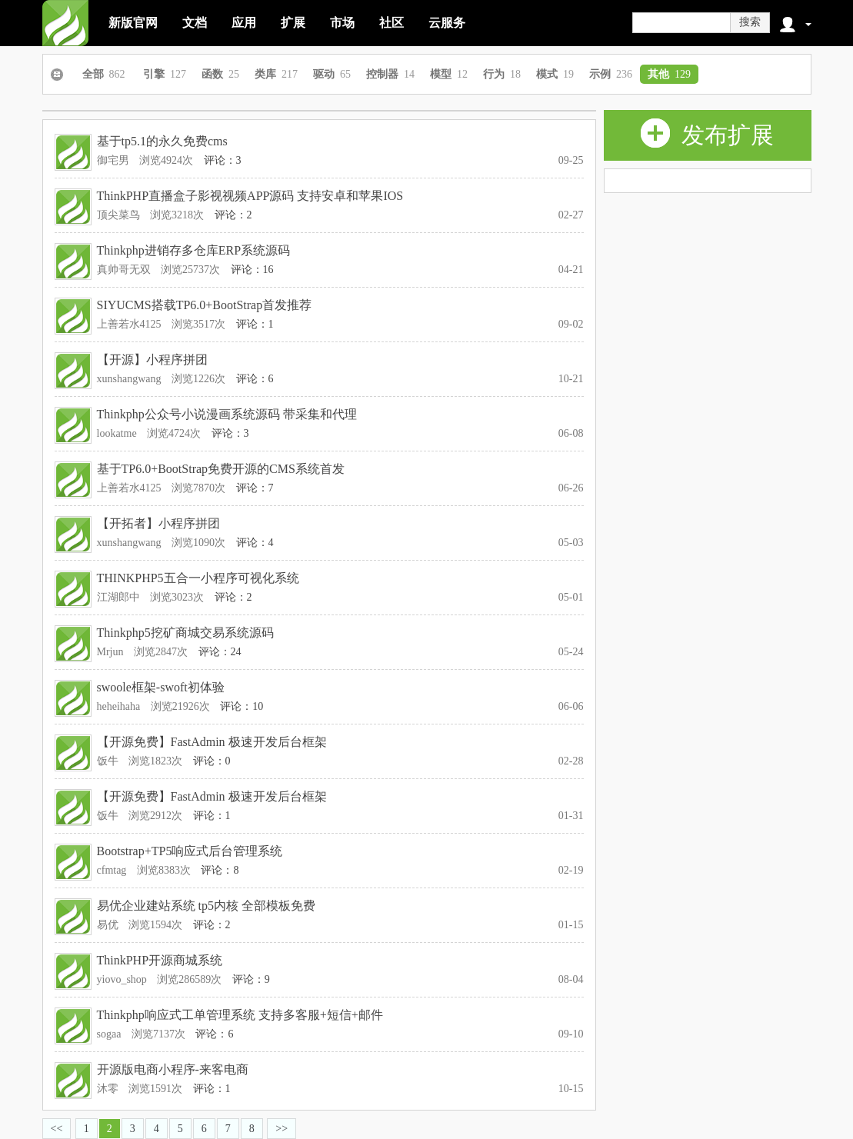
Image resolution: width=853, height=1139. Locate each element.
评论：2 (233, 215)
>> (281, 1128)
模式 (555, 74)
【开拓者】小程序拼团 (158, 523)
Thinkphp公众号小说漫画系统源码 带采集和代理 (227, 414)
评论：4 (255, 542)
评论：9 (251, 979)
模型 (449, 74)
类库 (276, 74)
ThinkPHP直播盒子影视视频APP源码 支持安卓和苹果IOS (250, 195)
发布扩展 (707, 133)
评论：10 (241, 706)
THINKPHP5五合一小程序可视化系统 (198, 577)
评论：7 (255, 488)
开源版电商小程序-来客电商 (172, 1069)
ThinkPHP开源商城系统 (160, 960)
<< (57, 1128)
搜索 (750, 22)
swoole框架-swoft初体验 (161, 687)
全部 (103, 74)
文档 (194, 22)
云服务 (446, 22)
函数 (220, 74)
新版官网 (133, 22)
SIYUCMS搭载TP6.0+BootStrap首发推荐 (204, 304)
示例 (610, 74)
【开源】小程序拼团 (152, 359)
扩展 (293, 22)
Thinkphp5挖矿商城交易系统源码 (185, 632)
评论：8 (219, 870)
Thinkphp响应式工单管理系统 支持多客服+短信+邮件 (240, 1014)
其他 (669, 74)
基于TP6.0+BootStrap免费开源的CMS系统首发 (221, 468)
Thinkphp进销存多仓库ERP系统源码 (194, 250)
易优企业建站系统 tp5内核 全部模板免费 (206, 905)
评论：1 (255, 324)
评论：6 (255, 379)
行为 (502, 74)
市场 (342, 22)
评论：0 (212, 761)
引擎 (164, 74)
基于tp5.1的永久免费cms (162, 141)
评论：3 (223, 160)
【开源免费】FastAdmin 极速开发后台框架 (212, 741)
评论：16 (252, 269)
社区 (391, 22)
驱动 (332, 74)
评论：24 (220, 652)
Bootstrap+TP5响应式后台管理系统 (190, 851)
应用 (244, 22)
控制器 (390, 74)
